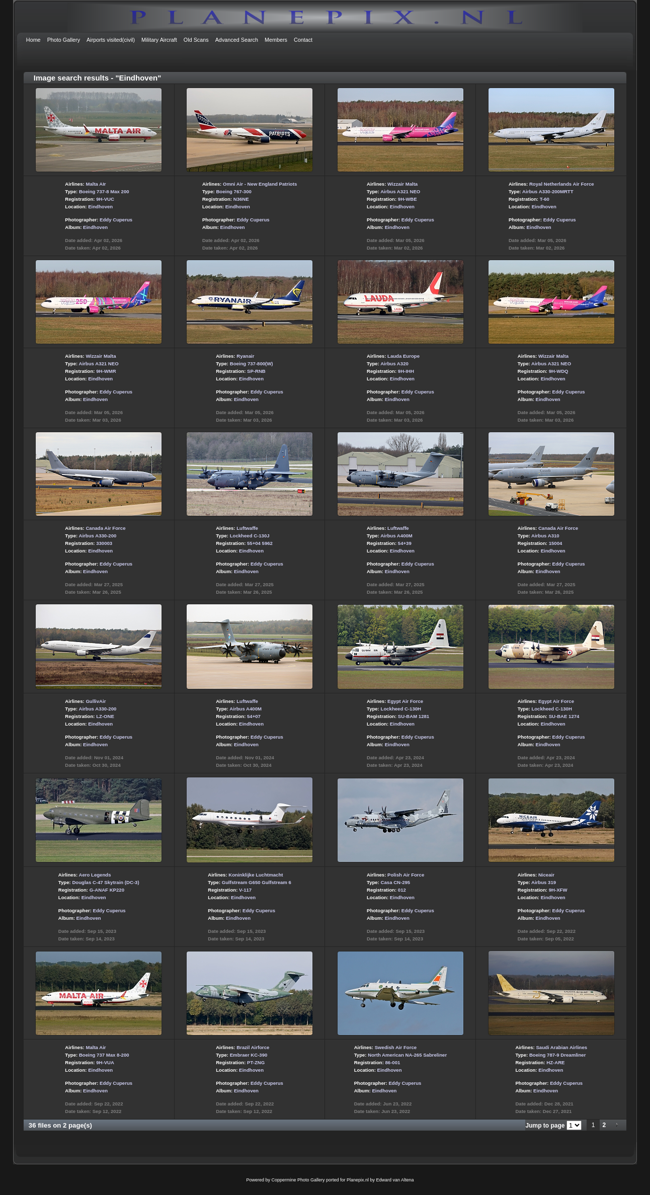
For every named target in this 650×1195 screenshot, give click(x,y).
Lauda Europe (403, 356)
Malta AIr (96, 184)
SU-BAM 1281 (413, 716)
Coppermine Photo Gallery (297, 1179)
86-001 (392, 1062)
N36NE (241, 199)
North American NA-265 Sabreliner (407, 1055)
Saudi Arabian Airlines (561, 1047)
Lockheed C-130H (401, 708)
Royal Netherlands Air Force (561, 184)
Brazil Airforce (252, 1047)
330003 (104, 543)
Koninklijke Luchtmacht (255, 875)
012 (402, 890)
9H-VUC (105, 199)
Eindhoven (100, 206)
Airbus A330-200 (98, 535)
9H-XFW (558, 890)
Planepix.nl (358, 1179)
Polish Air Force (405, 875)
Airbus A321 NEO (400, 191)
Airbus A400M (396, 535)
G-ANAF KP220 (107, 890)
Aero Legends (95, 875)
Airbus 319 (543, 882)
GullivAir (96, 701)
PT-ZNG (256, 1062)
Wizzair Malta (402, 184)
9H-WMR (106, 371)
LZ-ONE (105, 716)
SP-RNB (256, 371)
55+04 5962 (260, 543)
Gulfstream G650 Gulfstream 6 (256, 882)
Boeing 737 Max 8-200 (104, 1055)
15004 (555, 543)
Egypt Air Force (405, 701)
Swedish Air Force (396, 1047)
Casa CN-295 (396, 882)
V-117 (245, 890)
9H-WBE (407, 199)
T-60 (544, 199)
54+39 (405, 543)
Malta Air (96, 1047)
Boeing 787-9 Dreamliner (557, 1055)
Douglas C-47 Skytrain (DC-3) (105, 882)
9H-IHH (406, 371)
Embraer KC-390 (249, 1055)
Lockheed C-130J (250, 535)
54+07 (254, 716)
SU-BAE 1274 (564, 716)
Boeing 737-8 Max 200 (104, 191)
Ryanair (245, 356)
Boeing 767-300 (233, 191)
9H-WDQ (558, 371)
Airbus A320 (394, 363)
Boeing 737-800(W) (251, 363)
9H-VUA (105, 1062)
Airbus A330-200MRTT (547, 191)
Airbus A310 (545, 535)
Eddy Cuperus (116, 219)
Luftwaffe (247, 528)
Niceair (546, 875)
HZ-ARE (555, 1062)
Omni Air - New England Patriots (260, 184)
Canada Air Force (105, 528)
